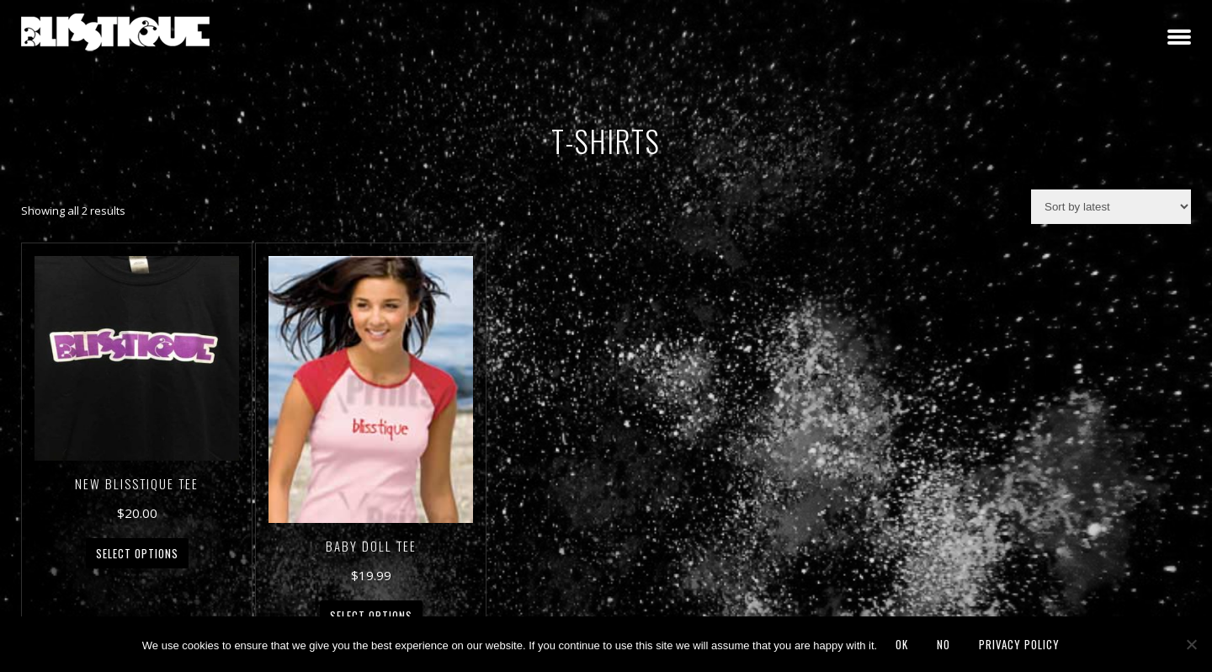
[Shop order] (1111, 206)
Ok (902, 644)
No (943, 644)
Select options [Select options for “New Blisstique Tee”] (137, 553)
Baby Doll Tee (371, 545)
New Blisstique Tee (137, 483)
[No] (1191, 644)
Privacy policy (1019, 644)
